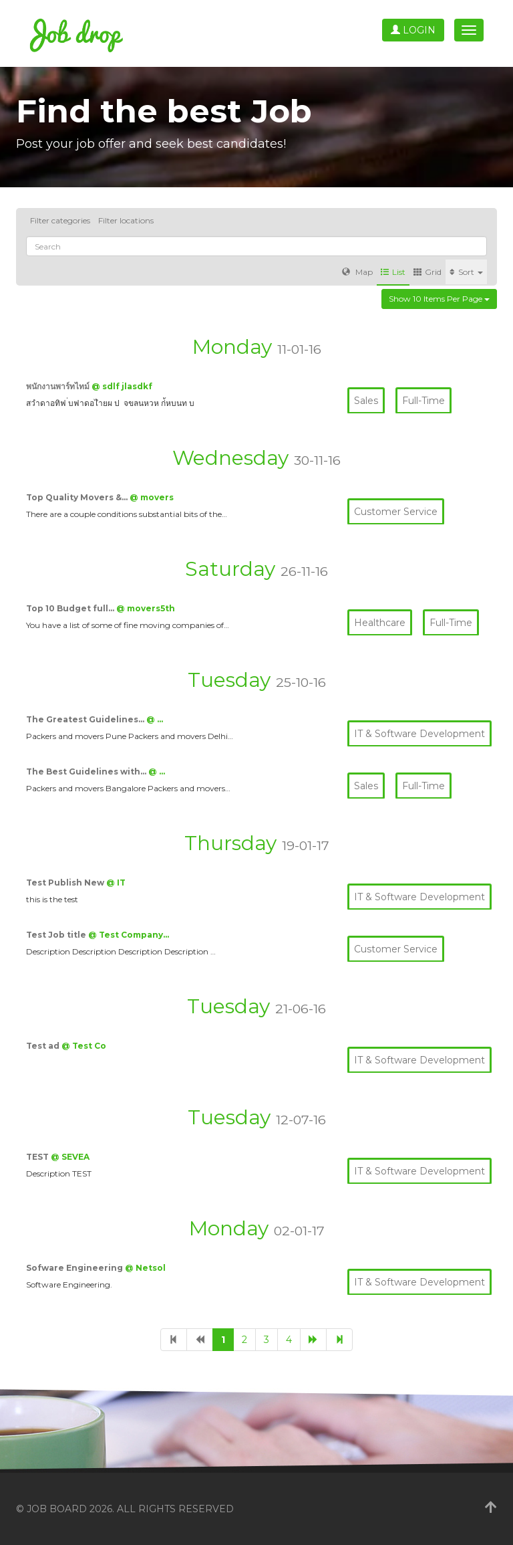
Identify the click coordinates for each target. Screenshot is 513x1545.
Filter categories (60, 220)
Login (413, 30)
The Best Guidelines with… (87, 771)
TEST (38, 1157)
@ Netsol (145, 1268)
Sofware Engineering (75, 1268)
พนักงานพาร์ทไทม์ (59, 386)
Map (357, 272)
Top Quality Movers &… (78, 497)
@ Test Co (83, 1046)
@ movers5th (145, 608)
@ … (154, 719)
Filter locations (126, 220)
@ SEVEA (70, 1157)
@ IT (116, 883)
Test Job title (57, 935)
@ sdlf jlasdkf (122, 386)
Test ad (43, 1046)
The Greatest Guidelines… (86, 719)
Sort (466, 272)
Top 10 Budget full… (71, 608)
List (393, 272)
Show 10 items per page (439, 299)
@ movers (152, 497)
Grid (427, 272)
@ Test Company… (128, 935)
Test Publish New (66, 883)
